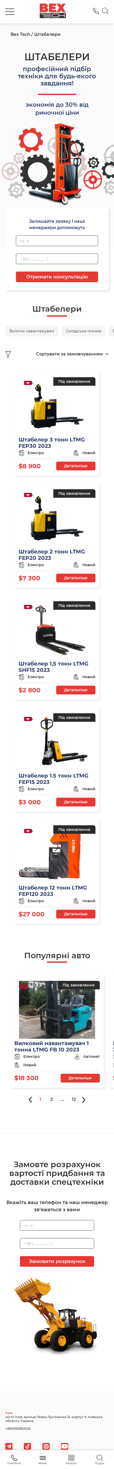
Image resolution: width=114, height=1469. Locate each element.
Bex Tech (20, 34)
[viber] (46, 1446)
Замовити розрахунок (57, 1261)
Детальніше (75, 465)
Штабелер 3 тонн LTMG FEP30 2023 (52, 442)
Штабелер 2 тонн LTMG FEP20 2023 (52, 554)
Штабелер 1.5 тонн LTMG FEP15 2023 (53, 778)
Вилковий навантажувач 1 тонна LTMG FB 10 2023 (51, 1046)
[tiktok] (27, 1446)
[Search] (105, 12)
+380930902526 (17, 1429)
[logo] (52, 11)
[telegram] (8, 1446)
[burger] (9, 11)
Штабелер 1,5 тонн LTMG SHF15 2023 (53, 666)
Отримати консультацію (57, 277)
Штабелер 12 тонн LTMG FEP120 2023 (53, 890)
